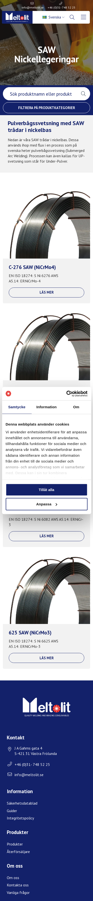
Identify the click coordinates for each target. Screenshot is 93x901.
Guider (12, 810)
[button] (83, 93)
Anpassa (46, 504)
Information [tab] (46, 407)
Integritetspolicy (20, 818)
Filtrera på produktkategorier (46, 107)
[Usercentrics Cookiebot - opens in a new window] (66, 393)
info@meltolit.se (33, 7)
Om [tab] (76, 407)
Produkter (15, 844)
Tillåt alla (46, 490)
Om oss (13, 877)
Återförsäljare (18, 851)
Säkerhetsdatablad (22, 803)
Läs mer (47, 292)
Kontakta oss (18, 884)
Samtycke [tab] (16, 407)
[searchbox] (40, 93)
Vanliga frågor (18, 892)
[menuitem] (54, 17)
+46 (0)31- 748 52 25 (61, 7)
